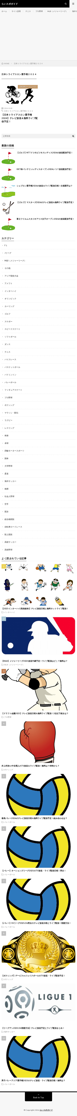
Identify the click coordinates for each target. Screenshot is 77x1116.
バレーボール (10, 382)
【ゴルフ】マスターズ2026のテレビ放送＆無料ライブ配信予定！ (45, 202)
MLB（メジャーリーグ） (57, 11)
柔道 (6, 473)
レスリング (9, 428)
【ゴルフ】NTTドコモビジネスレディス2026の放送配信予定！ (45, 152)
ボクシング (9, 405)
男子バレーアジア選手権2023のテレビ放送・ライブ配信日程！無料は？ (33, 1080)
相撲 (6, 489)
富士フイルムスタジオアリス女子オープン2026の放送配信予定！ (45, 219)
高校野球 (8, 549)
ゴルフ (7, 314)
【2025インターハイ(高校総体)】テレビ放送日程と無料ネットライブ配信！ (35, 608)
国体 (6, 458)
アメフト (8, 283)
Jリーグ (8, 253)
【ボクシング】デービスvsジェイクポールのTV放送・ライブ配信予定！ (33, 975)
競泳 (6, 511)
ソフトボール (10, 336)
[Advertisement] (38, 38)
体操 (6, 435)
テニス (28, 11)
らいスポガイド (46, 1110)
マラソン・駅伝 (11, 413)
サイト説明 (16, 11)
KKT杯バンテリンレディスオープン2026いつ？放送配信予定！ (45, 169)
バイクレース (10, 359)
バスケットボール (12, 367)
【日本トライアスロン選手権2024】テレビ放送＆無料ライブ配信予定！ (20, 118)
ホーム (4, 11)
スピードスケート (12, 329)
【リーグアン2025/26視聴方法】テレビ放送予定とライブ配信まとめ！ (33, 1028)
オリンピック (10, 298)
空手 (6, 504)
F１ (6, 245)
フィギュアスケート (13, 390)
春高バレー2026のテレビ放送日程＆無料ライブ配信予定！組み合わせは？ (34, 818)
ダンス (7, 344)
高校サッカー (10, 542)
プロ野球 (39, 11)
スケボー (8, 321)
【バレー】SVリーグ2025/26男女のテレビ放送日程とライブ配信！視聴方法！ (36, 923)
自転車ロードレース (28, 87)
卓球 (6, 443)
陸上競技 (8, 534)
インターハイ (10, 291)
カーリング (9, 306)
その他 (7, 268)
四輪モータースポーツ (14, 450)
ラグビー (8, 420)
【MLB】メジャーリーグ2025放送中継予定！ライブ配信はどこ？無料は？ (34, 661)
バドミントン (10, 374)
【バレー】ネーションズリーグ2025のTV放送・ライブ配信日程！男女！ (34, 870)
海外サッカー (10, 481)
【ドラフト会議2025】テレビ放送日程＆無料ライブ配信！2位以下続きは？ (35, 713)
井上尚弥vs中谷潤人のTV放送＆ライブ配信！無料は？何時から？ (30, 766)
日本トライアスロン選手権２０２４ (18, 111)
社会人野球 (9, 496)
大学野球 (8, 466)
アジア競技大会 (11, 276)
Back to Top (38, 1097)
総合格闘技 (9, 519)
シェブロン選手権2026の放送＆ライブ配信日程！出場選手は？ (44, 186)
